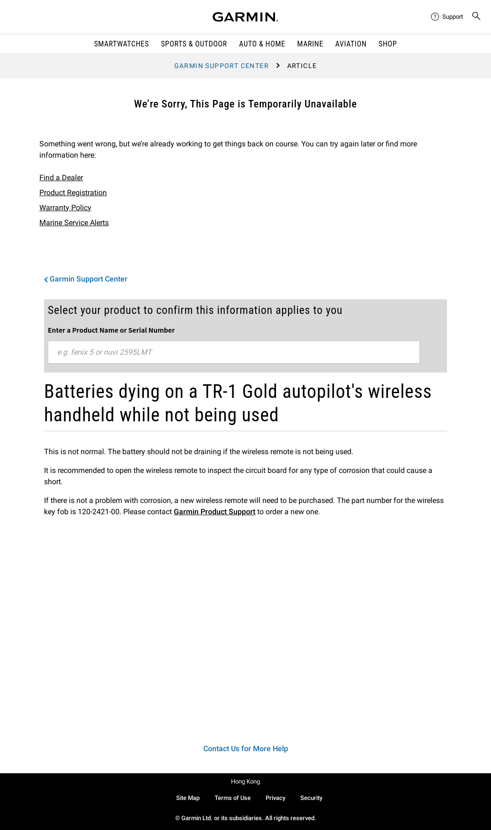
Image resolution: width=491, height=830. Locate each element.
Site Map (188, 797)
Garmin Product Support (214, 511)
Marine (310, 43)
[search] (476, 17)
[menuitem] (447, 17)
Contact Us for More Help (245, 748)
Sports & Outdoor (194, 43)
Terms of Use (233, 797)
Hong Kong (245, 781)
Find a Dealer (61, 177)
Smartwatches (121, 43)
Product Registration (73, 192)
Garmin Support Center (221, 65)
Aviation (351, 43)
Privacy (275, 797)
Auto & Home (262, 43)
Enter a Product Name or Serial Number (111, 330)
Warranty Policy (65, 207)
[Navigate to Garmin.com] (245, 17)
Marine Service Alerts (74, 222)
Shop (388, 43)
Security (311, 797)
